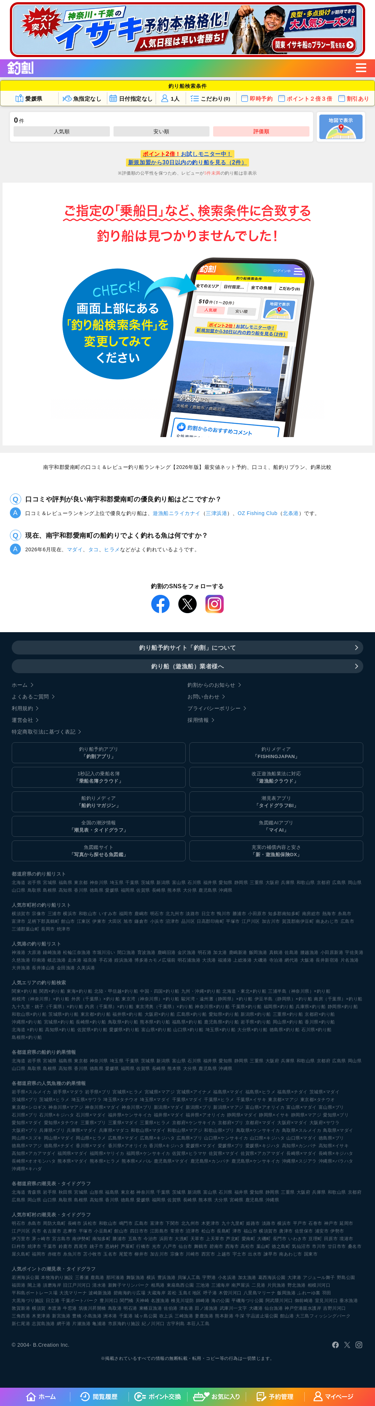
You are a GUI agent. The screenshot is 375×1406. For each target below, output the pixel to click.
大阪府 (272, 882)
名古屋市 (52, 1231)
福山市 (250, 1231)
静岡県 (241, 882)
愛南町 (249, 1239)
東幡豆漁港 (150, 1308)
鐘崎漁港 (52, 952)
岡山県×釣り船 (288, 1022)
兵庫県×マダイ (82, 1130)
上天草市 (215, 1239)
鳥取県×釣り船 (123, 1022)
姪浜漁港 (123, 960)
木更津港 (41, 1316)
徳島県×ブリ (331, 1138)
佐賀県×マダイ (224, 1153)
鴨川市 (224, 913)
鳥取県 (34, 890)
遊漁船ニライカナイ (177, 513)
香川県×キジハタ (166, 1146)
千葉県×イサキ (251, 1099)
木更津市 (210, 1223)
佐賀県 (143, 890)
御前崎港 (304, 1300)
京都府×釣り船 (320, 1014)
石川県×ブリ (24, 1115)
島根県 (50, 890)
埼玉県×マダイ (155, 1099)
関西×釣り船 (52, 991)
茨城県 (148, 882)
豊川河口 (109, 1300)
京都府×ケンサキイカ (194, 1122)
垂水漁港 (348, 1300)
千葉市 (50, 1246)
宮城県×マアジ (160, 1092)
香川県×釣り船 (320, 1022)
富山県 (179, 882)
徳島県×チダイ (59, 1146)
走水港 (75, 960)
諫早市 (271, 1254)
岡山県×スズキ (27, 1138)
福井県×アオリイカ (205, 1115)
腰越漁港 (309, 952)
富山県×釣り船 (156, 1030)
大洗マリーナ (73, 1293)
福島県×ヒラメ (260, 1092)
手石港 (106, 960)
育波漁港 (146, 952)
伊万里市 (21, 1239)
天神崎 (142, 1300)
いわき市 (297, 1239)
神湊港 (19, 952)
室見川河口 (326, 1300)
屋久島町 (21, 1254)
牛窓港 (70, 1308)
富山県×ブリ (331, 1107)
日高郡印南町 (210, 921)
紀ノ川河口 (153, 1323)
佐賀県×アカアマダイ (263, 1153)
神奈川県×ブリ (137, 1107)
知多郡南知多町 (284, 913)
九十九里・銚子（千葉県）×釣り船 (47, 1006)
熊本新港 (224, 1316)
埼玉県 (117, 882)
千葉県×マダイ (187, 1099)
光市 (156, 1246)
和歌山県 (306, 882)
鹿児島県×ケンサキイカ (255, 1161)
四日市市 (139, 1231)
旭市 (128, 921)
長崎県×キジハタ (336, 1153)
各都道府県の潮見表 (34, 1183)
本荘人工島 (198, 1323)
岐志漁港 (57, 960)
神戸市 (331, 1223)
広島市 (347, 921)
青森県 (34, 1192)
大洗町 (182, 1239)
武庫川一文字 (233, 1308)
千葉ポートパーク (79, 1300)
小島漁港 (92, 1316)
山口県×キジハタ (267, 1138)
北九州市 (175, 913)
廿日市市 (337, 1246)
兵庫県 (288, 882)
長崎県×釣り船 (91, 1022)
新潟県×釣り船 (256, 1014)
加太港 (220, 952)
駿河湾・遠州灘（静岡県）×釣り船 (217, 999)
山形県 (97, 1192)
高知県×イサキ (334, 1146)
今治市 (150, 1239)
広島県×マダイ (123, 1138)
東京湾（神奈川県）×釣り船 (150, 999)
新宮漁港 (61, 1316)
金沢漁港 (187, 952)
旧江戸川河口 (76, 1285)
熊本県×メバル (137, 1161)
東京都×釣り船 (96, 1014)
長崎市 (75, 1223)
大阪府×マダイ (292, 1122)
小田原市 (257, 913)
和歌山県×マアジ (184, 1130)
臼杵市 (19, 1246)
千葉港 (126, 1316)
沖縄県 (226, 890)
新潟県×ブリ (198, 1107)
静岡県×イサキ (274, 1115)
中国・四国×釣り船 (159, 991)
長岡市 (48, 929)
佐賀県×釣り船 (92, 1030)
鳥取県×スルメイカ (302, 1130)
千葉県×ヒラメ (219, 1099)
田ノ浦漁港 (206, 1308)
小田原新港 (332, 952)
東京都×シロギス (29, 1107)
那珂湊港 (115, 1277)
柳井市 (141, 1254)
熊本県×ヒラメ (105, 1161)
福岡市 (126, 913)
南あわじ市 (327, 921)
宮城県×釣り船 (59, 1022)
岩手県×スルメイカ (31, 1092)
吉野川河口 (334, 1308)
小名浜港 (227, 1277)
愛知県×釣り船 (224, 1014)
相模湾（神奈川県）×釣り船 (41, 999)
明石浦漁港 (189, 960)
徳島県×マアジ (27, 1146)
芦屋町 (128, 1246)
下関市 (172, 1223)
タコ (93, 549)
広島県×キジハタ (157, 1138)
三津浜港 (216, 513)
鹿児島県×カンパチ (210, 1161)
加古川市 (271, 921)
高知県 (66, 890)
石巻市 (315, 1223)
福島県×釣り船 (187, 1022)
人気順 (62, 131)
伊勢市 (337, 1231)
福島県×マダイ (228, 1092)
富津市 (19, 921)
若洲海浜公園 (25, 1277)
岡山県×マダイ (59, 1138)
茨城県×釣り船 (63, 1014)
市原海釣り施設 (124, 1323)
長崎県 (159, 890)
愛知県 (226, 882)
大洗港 (209, 960)
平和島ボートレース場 (34, 1293)
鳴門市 (126, 1223)
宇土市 (239, 1254)
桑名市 (355, 1246)
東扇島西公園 (180, 1285)
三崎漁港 (184, 1316)
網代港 (291, 960)
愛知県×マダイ (27, 1122)
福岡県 (128, 890)
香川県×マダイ (91, 1146)
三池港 (203, 1285)
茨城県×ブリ (24, 1099)
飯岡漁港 (258, 952)
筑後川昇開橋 (92, 1308)
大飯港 (307, 960)
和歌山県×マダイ (148, 1130)
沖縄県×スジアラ (299, 1161)
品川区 (188, 921)
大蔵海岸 (156, 1293)
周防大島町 (54, 1223)
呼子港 (210, 1293)
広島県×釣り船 (192, 1014)
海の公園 (220, 1300)
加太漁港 (247, 1277)
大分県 (190, 890)
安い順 (161, 131)
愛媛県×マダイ (201, 1146)
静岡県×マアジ (306, 1115)
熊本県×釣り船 (155, 1022)
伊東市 (99, 921)
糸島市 (345, 913)
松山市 (208, 1231)
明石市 (157, 913)
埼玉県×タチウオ (120, 1099)
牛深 (239, 1316)
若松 (172, 1293)
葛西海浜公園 (272, 1277)
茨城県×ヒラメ (54, 1099)
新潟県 (163, 882)
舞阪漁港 (135, 1277)
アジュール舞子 (319, 1277)
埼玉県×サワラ (86, 1099)
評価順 (261, 131)
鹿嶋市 (141, 913)
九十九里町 (233, 1223)
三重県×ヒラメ (155, 1122)
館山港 (287, 1316)
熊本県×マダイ (72, 1161)
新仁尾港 (21, 1323)
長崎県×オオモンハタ (34, 1161)
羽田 (326, 1293)
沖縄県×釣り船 (27, 1022)
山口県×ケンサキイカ (226, 1138)
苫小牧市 (92, 1254)
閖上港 (34, 1285)
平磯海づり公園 (247, 1300)
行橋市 (143, 1246)
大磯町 (264, 1239)
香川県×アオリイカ (128, 1146)
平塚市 (233, 921)
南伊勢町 (81, 1239)
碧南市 (216, 1246)
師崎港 (203, 1300)
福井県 (210, 882)
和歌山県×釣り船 (29, 1014)
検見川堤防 (182, 1300)
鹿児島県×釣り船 (221, 1022)
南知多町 (101, 1239)
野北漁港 (296, 1285)
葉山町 (263, 1246)
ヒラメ (112, 549)
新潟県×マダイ (169, 1107)
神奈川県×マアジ (65, 1107)
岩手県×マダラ (68, 1092)
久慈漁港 (21, 960)
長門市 (280, 1239)
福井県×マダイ (169, 1115)
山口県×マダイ (301, 1138)
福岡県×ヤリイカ (107, 1153)
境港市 (346, 1239)
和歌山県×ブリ (219, 1130)
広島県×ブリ (189, 1138)
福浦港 (225, 960)
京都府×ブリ (231, 1122)
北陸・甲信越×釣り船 (116, 991)
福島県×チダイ (292, 1092)
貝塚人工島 (189, 1277)
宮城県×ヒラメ (127, 1092)
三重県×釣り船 (288, 1014)
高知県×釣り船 (60, 1030)
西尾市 (81, 1246)
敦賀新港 (21, 1308)
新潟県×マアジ (228, 1107)
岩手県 (34, 882)
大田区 (115, 921)
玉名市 (110, 1254)
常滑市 (177, 1231)
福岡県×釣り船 (279, 1006)
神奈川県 (99, 882)
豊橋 (76, 1316)
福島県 (66, 882)
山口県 (19, 890)
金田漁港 (66, 968)
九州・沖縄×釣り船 (201, 991)
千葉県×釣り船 (246, 1006)
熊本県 (174, 890)
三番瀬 (82, 1277)
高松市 (248, 1246)
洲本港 (110, 1316)
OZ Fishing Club (258, 513)
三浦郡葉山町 (25, 929)
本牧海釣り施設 (57, 1277)
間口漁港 (126, 952)
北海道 (19, 882)
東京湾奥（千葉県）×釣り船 (164, 1006)
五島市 (135, 1239)
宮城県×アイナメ (194, 1092)
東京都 (81, 882)
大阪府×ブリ (24, 1130)
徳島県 (97, 890)
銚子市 (97, 1246)
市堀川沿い (103, 952)
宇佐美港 (354, 952)
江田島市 (159, 1231)
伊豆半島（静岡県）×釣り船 (283, 999)
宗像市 (39, 913)
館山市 (68, 921)
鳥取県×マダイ (338, 1130)
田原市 (331, 1239)
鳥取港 (115, 1308)
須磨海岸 (52, 1285)
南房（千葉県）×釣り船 (338, 999)
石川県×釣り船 (316, 1030)
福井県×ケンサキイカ (130, 1115)
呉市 (36, 1231)
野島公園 (346, 1277)
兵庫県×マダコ (114, 1130)
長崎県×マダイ (301, 1153)
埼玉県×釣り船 (220, 1030)
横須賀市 (21, 913)
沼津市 (172, 921)
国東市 (311, 1254)
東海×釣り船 (79, 991)
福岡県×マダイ (72, 1153)
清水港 (99, 1285)
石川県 (194, 882)
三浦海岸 (220, 1285)
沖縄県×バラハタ (336, 1161)
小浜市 (157, 921)
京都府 (324, 882)
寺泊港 (276, 960)
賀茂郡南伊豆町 (298, 921)
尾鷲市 (126, 1254)
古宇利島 (176, 1323)
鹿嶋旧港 (166, 952)
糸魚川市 (72, 1254)
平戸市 (300, 1223)
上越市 (224, 1254)
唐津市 (286, 1231)
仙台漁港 (273, 1308)
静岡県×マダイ (242, 1115)
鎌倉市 (141, 921)
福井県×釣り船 (127, 1014)
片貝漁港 (276, 1285)
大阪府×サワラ (324, 1122)
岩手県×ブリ (98, 1092)
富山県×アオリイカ (265, 1107)
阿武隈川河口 (279, 1300)
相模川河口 (319, 1285)
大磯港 (260, 960)
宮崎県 (237, 1200)
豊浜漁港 (166, 1277)
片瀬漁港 (81, 1323)
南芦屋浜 (240, 1285)
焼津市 (64, 929)
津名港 (186, 1308)
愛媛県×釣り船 (124, 1030)
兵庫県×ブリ (52, 1130)
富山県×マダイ (301, 1107)
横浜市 (70, 913)
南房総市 (311, 913)
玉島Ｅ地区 (189, 1293)
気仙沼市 (301, 1246)
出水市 (255, 1254)
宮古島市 (61, 1239)
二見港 (259, 1285)
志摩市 (70, 1231)
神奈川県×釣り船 (212, 1006)
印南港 (39, 960)
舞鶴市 (201, 1246)
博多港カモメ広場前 (155, 960)
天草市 (197, 1239)
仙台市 (185, 1246)
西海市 (232, 1246)
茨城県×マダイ (324, 1092)
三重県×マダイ (123, 1122)
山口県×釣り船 (188, 1030)
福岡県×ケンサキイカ (148, 1153)
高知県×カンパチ (299, 1146)
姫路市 (253, 1223)
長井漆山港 (43, 968)
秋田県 (66, 1192)
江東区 (84, 921)
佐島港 (291, 952)
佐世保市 (304, 1231)
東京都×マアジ (283, 1099)
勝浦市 (239, 913)
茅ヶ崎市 (41, 1239)
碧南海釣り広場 (130, 1293)
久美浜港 (86, 968)
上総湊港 (242, 960)
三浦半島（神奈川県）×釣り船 (299, 991)
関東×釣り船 (24, 991)
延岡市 (346, 1223)
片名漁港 (350, 960)
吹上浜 (166, 1316)
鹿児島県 (207, 890)
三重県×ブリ (93, 1122)
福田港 (19, 1285)
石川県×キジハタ (56, 1115)
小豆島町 (103, 1231)
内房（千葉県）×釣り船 (109, 1006)
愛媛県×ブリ (231, 1146)
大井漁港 (21, 968)
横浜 (151, 1277)
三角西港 (21, 1316)
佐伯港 (171, 1308)
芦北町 (233, 1239)
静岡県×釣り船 (343, 1006)
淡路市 (193, 913)
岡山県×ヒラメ (91, 1138)
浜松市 (90, 1223)
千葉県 (132, 882)
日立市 (208, 913)
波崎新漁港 (100, 1293)
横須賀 (39, 1308)
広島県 (339, 882)
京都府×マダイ (260, 1122)
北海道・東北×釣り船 (244, 991)
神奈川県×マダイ (102, 1107)
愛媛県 (112, 890)
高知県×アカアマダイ (34, 1153)
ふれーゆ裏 (308, 1293)
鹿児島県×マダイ (171, 1161)
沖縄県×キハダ (27, 1169)
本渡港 (55, 1308)
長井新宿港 (327, 960)
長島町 (224, 1231)
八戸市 (170, 1246)
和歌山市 (88, 913)
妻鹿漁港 (204, 1316)
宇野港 (209, 1277)
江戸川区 (251, 921)
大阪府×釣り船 (160, 1014)
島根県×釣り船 (27, 1037)
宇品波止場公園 (262, 1316)
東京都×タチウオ (317, 1099)
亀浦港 (99, 1323)
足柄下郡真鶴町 (43, 921)
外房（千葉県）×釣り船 (95, 999)
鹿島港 (97, 1277)
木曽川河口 (230, 1293)
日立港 (53, 1300)
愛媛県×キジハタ (262, 1146)
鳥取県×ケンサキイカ (258, 1130)
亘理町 (315, 1239)
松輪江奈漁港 (76, 952)
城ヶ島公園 (145, 1316)
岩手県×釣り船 (256, 1022)
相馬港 (158, 1285)
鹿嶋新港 (238, 952)
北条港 (291, 513)
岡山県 (355, 882)
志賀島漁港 (43, 1323)
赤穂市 (55, 1254)
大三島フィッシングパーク (323, 1316)
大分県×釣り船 (252, 1030)
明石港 (205, 952)
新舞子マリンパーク (128, 1285)
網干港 (64, 1323)
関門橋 (127, 1300)
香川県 (81, 890)
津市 (237, 1231)
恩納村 (112, 1246)
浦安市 (322, 1231)
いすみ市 (108, 913)
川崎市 (193, 1254)
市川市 (319, 1246)
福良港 (90, 960)
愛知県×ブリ (336, 1115)
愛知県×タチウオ (61, 1122)
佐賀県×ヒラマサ (189, 1153)
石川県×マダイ (91, 1115)
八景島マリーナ (260, 1293)
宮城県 (50, 882)
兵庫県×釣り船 (311, 1006)
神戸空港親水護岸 (303, 1308)
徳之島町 (281, 1246)
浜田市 (166, 1239)
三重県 (257, 882)
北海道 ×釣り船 (27, 1030)
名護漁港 (160, 1300)
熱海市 (329, 913)
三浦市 (55, 913)
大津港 (294, 1277)
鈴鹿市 (66, 1246)
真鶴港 (276, 952)
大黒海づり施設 (28, 1300)
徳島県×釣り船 (285, 1030)
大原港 (34, 952)
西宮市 (208, 1254)
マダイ (75, 549)
